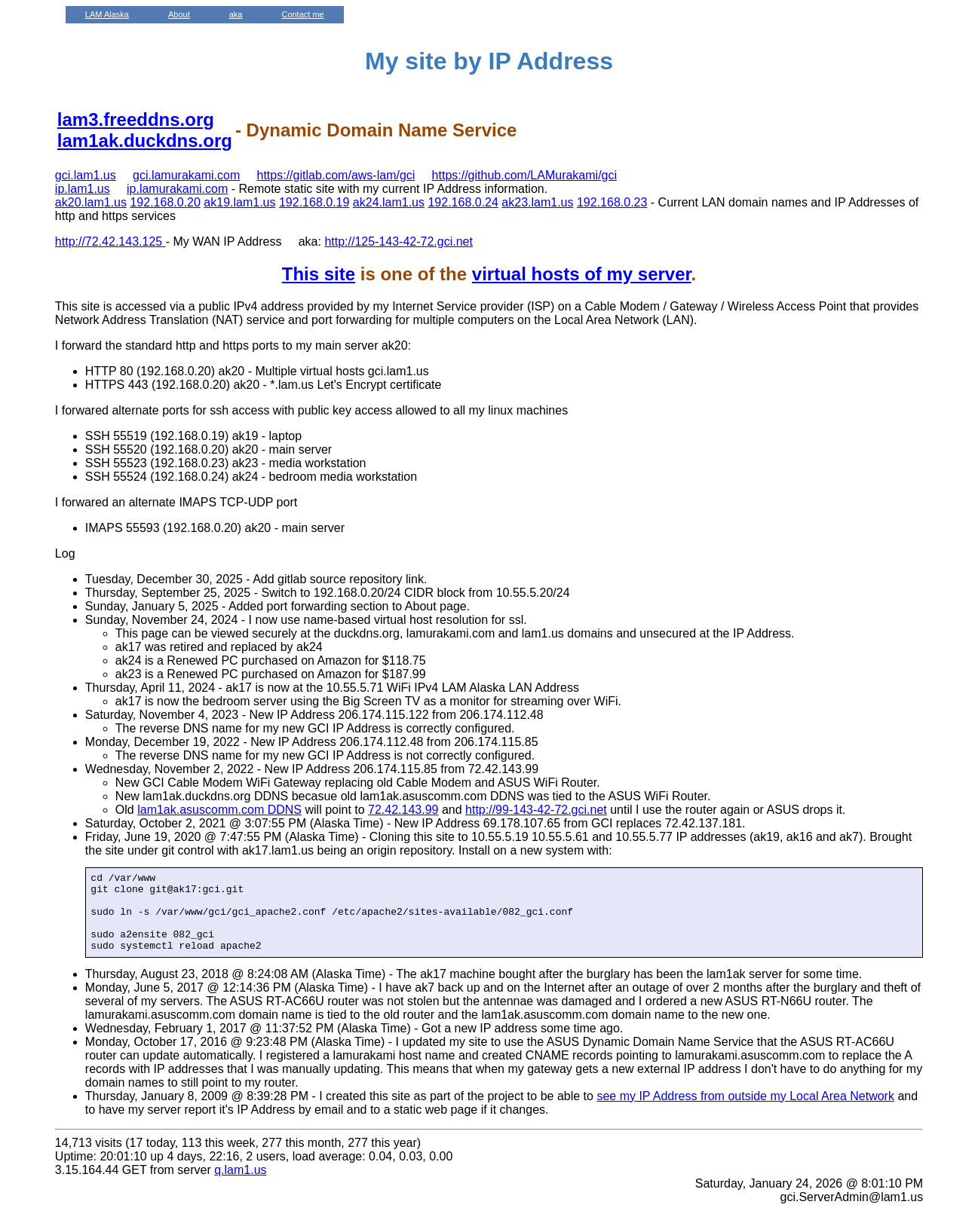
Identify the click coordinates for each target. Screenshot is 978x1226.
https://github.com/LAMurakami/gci (524, 175)
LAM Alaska (107, 14)
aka (236, 14)
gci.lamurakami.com (186, 175)
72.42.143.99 (403, 809)
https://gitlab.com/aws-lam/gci (336, 175)
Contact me (302, 14)
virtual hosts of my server (581, 274)
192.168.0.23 (612, 202)
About (179, 14)
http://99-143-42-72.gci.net (536, 809)
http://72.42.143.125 (110, 241)
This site (318, 274)
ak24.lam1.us (389, 202)
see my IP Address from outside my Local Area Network (745, 1111)
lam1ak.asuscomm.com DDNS (219, 809)
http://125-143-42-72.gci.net (398, 241)
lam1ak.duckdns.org (144, 140)
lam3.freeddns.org (135, 119)
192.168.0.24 (463, 202)
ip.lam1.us (82, 188)
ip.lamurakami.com (177, 188)
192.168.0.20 (165, 202)
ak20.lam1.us (91, 202)
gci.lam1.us (85, 175)
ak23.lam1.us (537, 202)
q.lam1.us (240, 1185)
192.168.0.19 (314, 202)
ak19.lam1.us (239, 202)
